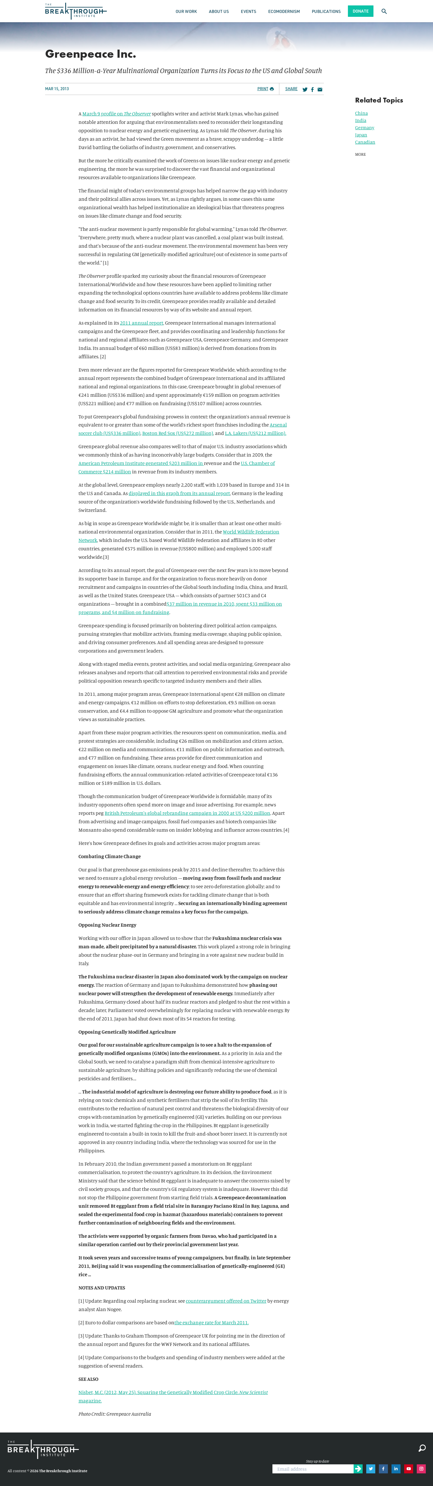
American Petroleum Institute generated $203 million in (141, 463)
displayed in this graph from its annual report (179, 493)
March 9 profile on (107, 113)
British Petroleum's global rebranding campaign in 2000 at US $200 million (187, 813)
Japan (361, 135)
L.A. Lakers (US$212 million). (255, 433)
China (361, 113)
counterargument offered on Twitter (226, 1301)
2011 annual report (141, 323)
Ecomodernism (284, 11)
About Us (219, 11)
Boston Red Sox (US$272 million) (177, 433)
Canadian (365, 142)
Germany (364, 127)
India (360, 120)
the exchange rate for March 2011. (211, 1322)
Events (248, 11)
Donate (361, 11)
